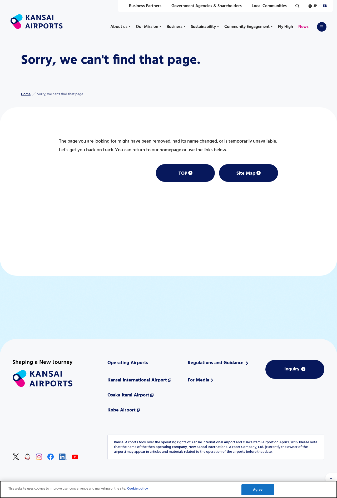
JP (315, 6)
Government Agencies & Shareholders (204, 6)
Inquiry (292, 369)
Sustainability (203, 26)
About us (118, 26)
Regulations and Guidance (216, 363)
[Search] (297, 6)
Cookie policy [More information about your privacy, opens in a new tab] (137, 488)
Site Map (245, 173)
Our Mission (147, 26)
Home (26, 94)
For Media (198, 380)
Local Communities (266, 6)
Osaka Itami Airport (128, 395)
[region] (168, 489)
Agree (257, 489)
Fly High (285, 26)
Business (174, 26)
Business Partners (142, 6)
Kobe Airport (121, 410)
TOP (183, 173)
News (303, 26)
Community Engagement (247, 26)
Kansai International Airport (137, 380)
